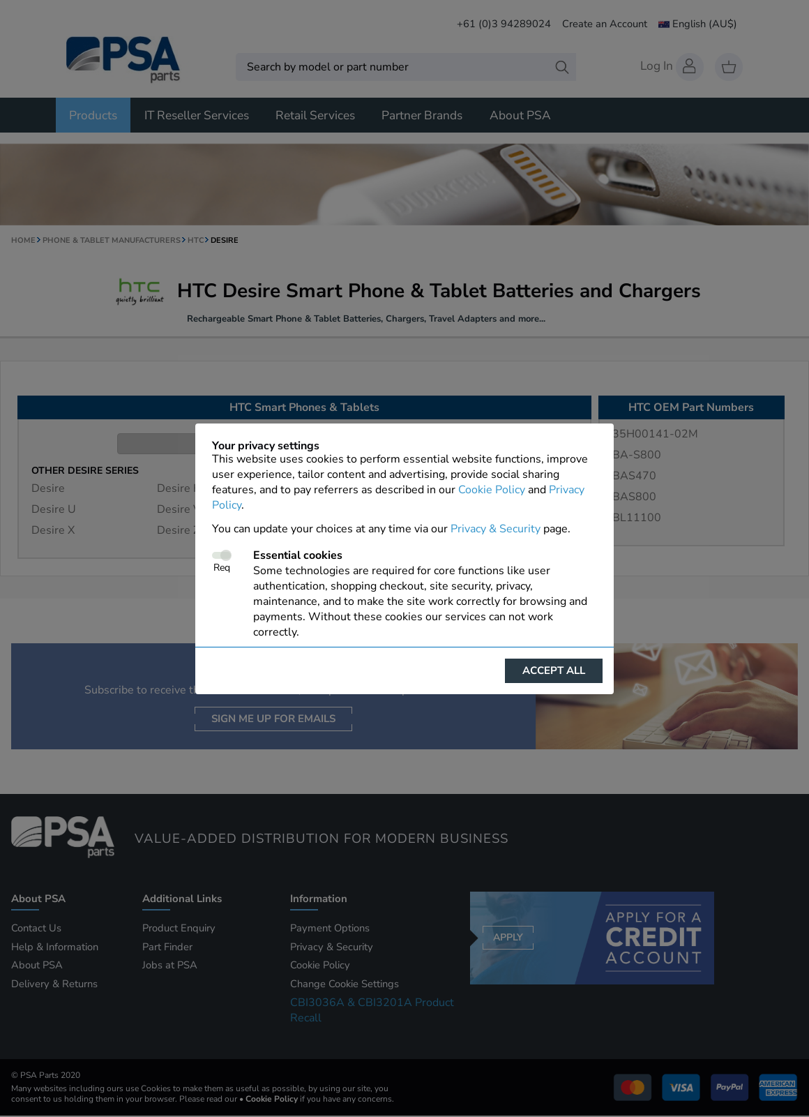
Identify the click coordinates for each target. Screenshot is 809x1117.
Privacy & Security (495, 529)
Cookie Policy (491, 489)
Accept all (553, 670)
